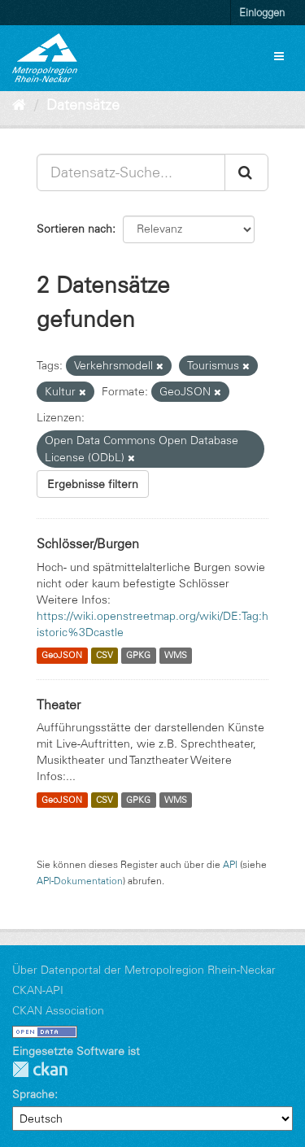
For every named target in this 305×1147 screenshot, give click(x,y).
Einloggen (262, 12)
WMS (175, 655)
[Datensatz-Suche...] (131, 172)
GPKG (138, 655)
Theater (59, 704)
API (230, 864)
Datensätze (83, 105)
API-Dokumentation (80, 880)
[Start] (19, 105)
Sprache (33, 1094)
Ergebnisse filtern (92, 484)
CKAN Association (58, 1010)
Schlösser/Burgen (88, 543)
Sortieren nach (74, 228)
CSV (104, 655)
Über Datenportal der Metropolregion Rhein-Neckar (144, 969)
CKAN (40, 1069)
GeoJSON (61, 655)
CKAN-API (37, 990)
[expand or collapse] (279, 56)
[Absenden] (246, 172)
